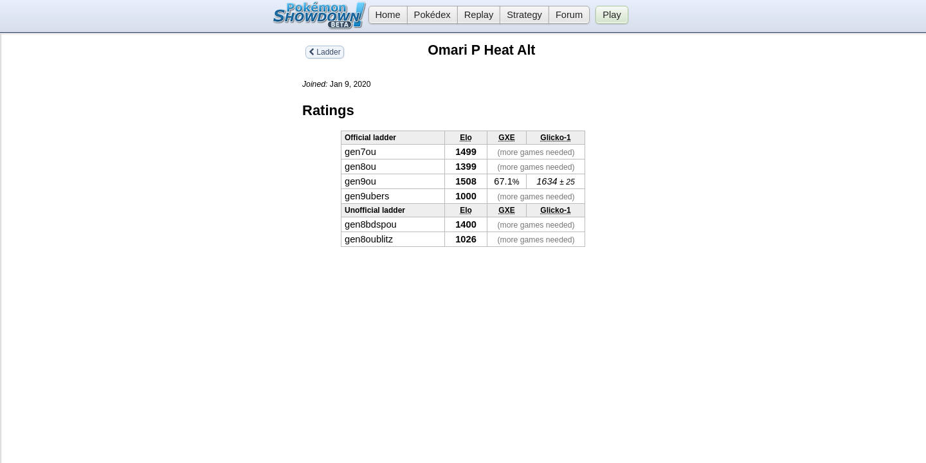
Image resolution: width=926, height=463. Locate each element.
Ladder (325, 52)
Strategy (524, 15)
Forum (569, 15)
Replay (479, 15)
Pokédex (432, 15)
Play (612, 15)
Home (384, 15)
